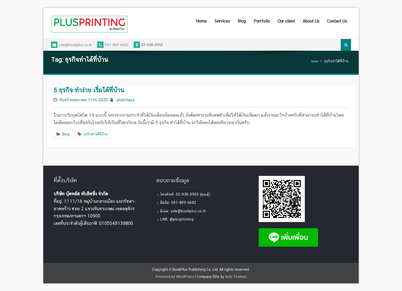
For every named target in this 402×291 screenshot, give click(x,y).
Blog (242, 21)
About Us (311, 21)
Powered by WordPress (175, 277)
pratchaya (125, 99)
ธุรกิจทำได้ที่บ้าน (96, 134)
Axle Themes (236, 277)
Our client (286, 21)
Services (222, 21)
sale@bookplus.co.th (71, 45)
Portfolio (262, 21)
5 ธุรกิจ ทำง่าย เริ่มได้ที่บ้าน (89, 90)
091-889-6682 (112, 45)
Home (201, 21)
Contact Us (337, 21)
